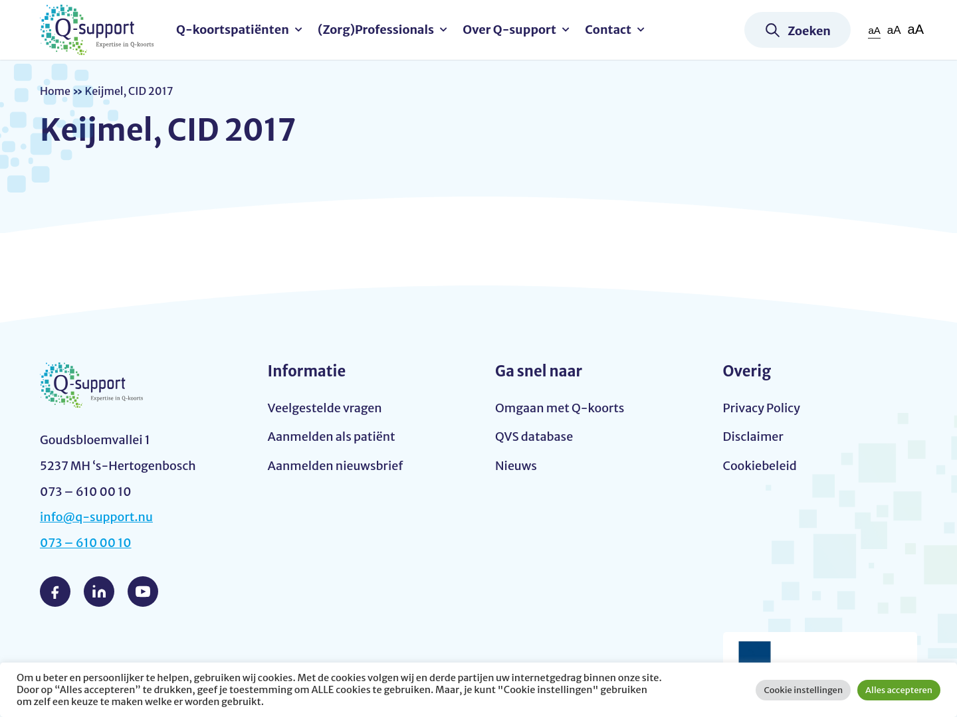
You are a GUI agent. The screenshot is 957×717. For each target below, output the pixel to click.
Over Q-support (509, 29)
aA (874, 30)
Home (55, 91)
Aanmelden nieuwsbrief (335, 465)
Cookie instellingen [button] (803, 690)
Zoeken (809, 31)
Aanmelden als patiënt (331, 436)
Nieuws (516, 465)
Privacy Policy (762, 408)
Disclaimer (753, 436)
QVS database (534, 436)
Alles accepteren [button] (898, 690)
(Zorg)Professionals (376, 29)
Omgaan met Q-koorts (559, 408)
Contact (608, 29)
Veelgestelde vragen (325, 408)
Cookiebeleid (760, 465)
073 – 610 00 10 (86, 542)
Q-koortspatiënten (232, 29)
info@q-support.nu (96, 516)
